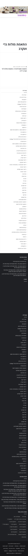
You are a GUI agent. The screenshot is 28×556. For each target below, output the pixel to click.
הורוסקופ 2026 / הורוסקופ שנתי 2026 (18, 129)
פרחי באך (24, 216)
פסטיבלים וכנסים (22, 213)
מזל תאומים (23, 197)
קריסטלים (24, 234)
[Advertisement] (14, 297)
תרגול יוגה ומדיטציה (22, 248)
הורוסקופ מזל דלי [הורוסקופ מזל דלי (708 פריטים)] (6, 524)
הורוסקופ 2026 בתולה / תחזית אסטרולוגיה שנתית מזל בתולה (13, 499)
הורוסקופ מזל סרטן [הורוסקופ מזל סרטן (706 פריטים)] (22, 529)
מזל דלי (24, 181)
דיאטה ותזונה (23, 118)
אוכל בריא (24, 95)
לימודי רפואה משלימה (21, 169)
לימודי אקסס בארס (22, 160)
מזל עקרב (24, 190)
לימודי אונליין (23, 157)
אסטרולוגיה (23, 108)
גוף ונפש (24, 115)
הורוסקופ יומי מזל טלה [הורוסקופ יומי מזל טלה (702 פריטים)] (22, 521)
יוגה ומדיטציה (23, 148)
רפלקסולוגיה (23, 246)
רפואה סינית (23, 243)
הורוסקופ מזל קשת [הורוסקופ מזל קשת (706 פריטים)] (22, 532)
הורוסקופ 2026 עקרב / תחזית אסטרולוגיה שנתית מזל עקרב (14, 505)
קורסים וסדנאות (22, 227)
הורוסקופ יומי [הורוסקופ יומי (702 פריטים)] (9, 519)
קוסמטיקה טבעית (22, 222)
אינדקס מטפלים (21, 550)
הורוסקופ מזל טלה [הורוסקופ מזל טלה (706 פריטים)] (23, 526)
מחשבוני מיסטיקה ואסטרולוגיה (19, 202)
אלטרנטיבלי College (21, 104)
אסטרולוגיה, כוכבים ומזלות (20, 111)
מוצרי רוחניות (23, 171)
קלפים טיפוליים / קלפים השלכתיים (19, 232)
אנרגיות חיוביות (23, 106)
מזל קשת (24, 192)
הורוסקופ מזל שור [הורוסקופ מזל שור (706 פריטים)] (14, 532)
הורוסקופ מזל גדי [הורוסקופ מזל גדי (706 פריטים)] (14, 524)
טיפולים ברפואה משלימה (21, 146)
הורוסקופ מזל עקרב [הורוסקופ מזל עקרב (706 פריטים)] (13, 529)
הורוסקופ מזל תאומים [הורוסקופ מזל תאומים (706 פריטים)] (22, 534)
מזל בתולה (24, 176)
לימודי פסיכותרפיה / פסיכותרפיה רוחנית (18, 164)
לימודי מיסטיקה (23, 162)
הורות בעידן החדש (22, 136)
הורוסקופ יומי (23, 132)
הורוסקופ (24, 127)
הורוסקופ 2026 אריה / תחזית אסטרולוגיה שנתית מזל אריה (14, 497)
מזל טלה (24, 183)
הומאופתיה (23, 125)
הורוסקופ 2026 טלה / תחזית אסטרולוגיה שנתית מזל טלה (14, 263)
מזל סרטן (24, 188)
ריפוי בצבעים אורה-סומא (21, 239)
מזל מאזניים (23, 185)
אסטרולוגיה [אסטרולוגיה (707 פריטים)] (24, 516)
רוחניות (24, 236)
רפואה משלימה (23, 241)
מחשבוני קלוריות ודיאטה (21, 204)
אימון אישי (24, 99)
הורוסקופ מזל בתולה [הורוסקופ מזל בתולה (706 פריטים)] (22, 524)
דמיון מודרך (23, 120)
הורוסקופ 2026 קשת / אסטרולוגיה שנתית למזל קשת (15, 508)
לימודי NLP (23, 155)
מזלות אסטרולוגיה (22, 199)
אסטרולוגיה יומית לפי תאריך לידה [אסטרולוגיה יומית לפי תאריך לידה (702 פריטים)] (20, 519)
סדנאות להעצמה (22, 211)
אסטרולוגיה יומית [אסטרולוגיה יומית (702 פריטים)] (17, 516)
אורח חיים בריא (23, 97)
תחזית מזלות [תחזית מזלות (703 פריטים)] (24, 537)
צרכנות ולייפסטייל (22, 220)
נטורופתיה (16, 546)
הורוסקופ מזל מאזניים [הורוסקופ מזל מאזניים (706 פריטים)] (13, 526)
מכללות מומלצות (22, 209)
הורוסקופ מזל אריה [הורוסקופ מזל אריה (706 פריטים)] (12, 521)
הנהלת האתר (23, 66)
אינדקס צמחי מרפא (22, 102)
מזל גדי (24, 178)
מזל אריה (24, 174)
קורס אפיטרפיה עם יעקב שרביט (19, 261)
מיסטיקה (24, 206)
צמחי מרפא (23, 218)
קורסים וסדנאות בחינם (21, 229)
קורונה (24, 225)
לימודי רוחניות (23, 167)
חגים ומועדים (23, 141)
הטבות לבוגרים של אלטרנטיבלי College (18, 139)
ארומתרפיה (23, 113)
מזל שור (24, 195)
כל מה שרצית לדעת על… (21, 150)
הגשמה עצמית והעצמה (21, 122)
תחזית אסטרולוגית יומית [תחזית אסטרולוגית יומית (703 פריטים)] (12, 534)
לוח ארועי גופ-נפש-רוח (21, 153)
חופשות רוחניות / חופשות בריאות (19, 143)
